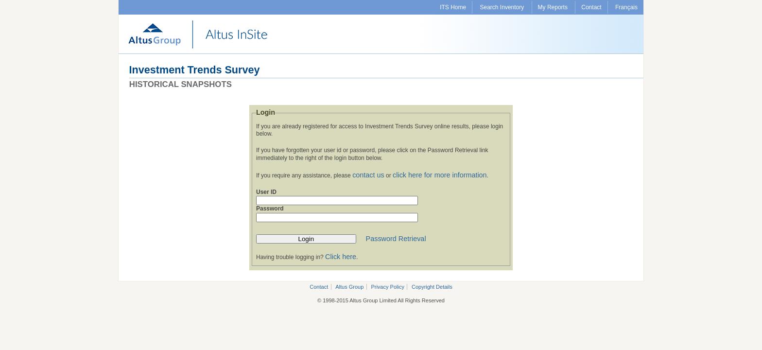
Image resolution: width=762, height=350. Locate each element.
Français (626, 7)
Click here (340, 257)
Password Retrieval (396, 239)
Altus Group (349, 287)
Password (270, 208)
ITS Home (453, 7)
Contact (591, 7)
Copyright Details (432, 287)
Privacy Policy (387, 287)
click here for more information (440, 175)
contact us (368, 175)
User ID (266, 192)
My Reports (553, 7)
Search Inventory (502, 7)
